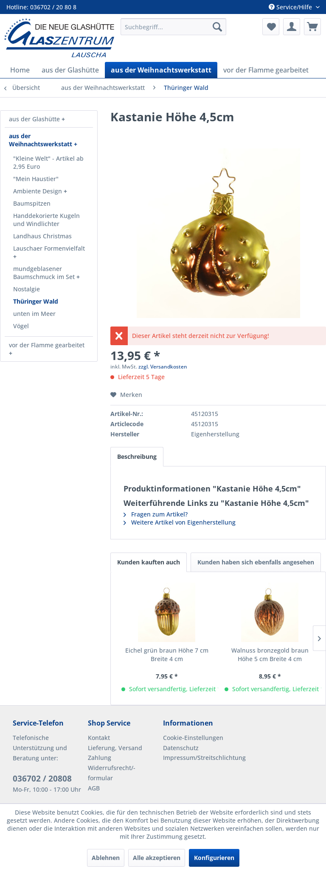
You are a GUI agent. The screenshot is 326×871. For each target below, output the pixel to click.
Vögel (21, 326)
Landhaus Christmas (42, 236)
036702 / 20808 (42, 778)
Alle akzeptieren (156, 858)
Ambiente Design (38, 191)
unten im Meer (34, 314)
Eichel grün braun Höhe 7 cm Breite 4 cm (166, 654)
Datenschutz (181, 748)
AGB (94, 788)
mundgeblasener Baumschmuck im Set (44, 273)
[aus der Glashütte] (70, 70)
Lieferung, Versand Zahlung (115, 753)
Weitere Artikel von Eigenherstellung (180, 522)
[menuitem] (174, 26)
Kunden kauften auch (148, 562)
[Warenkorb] (312, 26)
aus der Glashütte (35, 119)
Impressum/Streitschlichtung (198, 758)
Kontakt (99, 738)
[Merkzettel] (270, 26)
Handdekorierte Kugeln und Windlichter (46, 220)
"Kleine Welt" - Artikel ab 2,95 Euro (48, 162)
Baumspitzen (32, 203)
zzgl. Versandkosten (162, 366)
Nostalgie (26, 289)
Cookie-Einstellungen (193, 738)
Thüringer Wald (35, 301)
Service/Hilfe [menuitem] (291, 7)
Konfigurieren (214, 858)
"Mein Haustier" (36, 179)
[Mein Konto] (291, 26)
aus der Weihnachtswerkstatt (41, 140)
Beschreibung (137, 456)
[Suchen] (217, 26)
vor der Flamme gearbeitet (46, 345)
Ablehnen (106, 858)
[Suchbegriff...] (174, 26)
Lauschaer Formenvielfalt (49, 248)
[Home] (20, 70)
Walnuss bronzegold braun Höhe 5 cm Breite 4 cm (270, 654)
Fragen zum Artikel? (156, 514)
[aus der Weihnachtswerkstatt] (161, 70)
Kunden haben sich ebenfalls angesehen (255, 562)
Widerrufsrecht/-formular (111, 773)
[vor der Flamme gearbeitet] (266, 70)
